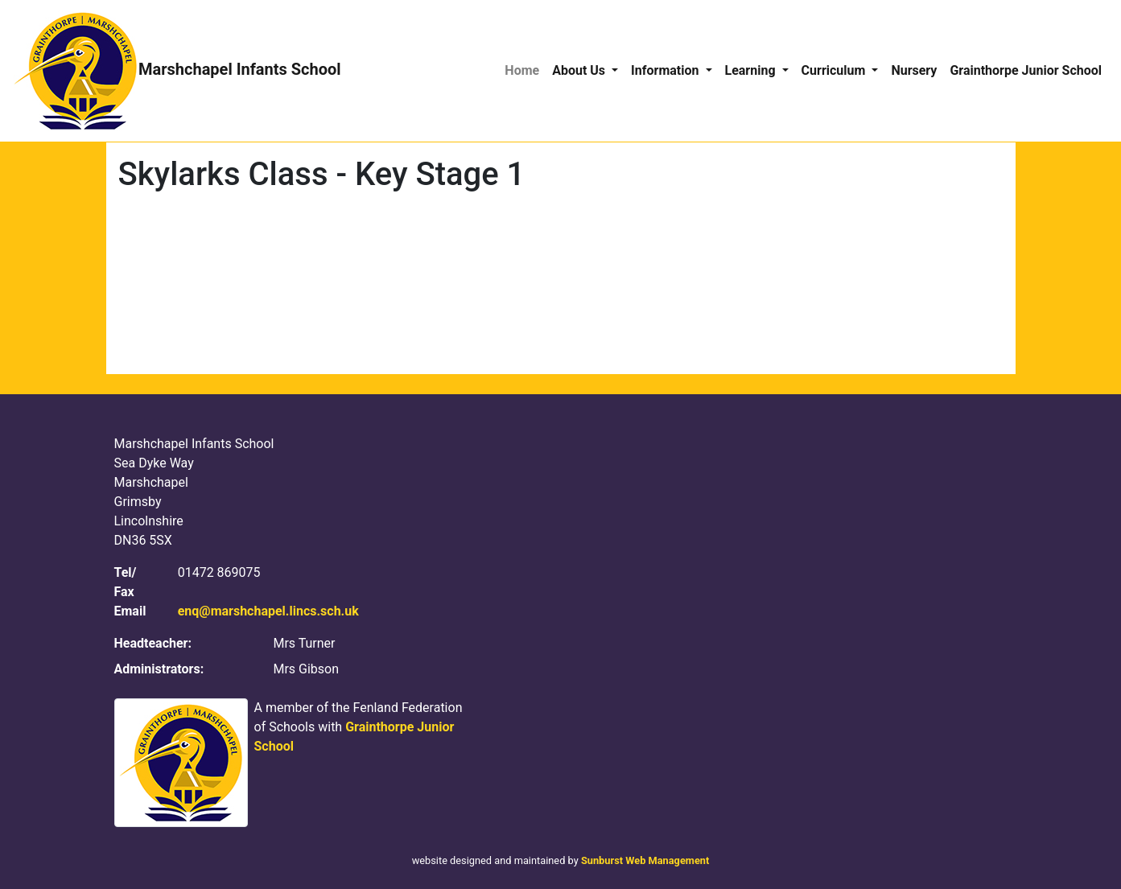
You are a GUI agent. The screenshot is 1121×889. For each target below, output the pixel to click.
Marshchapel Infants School (177, 70)
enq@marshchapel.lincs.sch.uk (268, 611)
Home (522, 70)
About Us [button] (580, 70)
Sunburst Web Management (645, 860)
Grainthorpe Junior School (1026, 70)
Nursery (914, 70)
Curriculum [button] (835, 70)
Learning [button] (752, 70)
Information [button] (666, 70)
